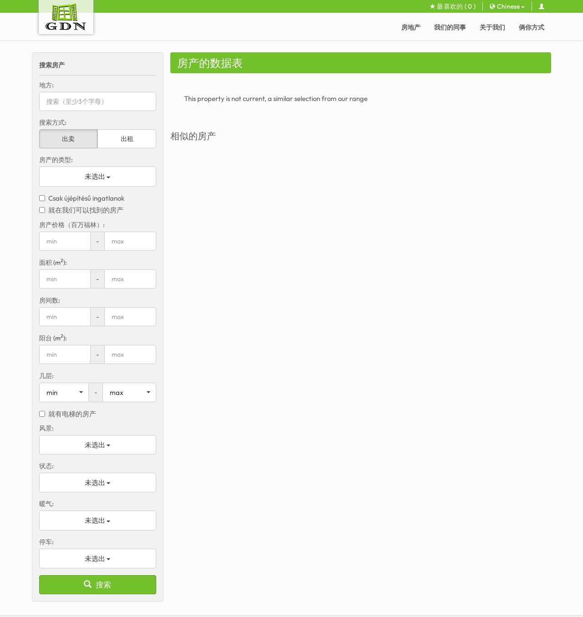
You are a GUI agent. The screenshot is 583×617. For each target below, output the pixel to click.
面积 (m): (53, 262)
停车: (46, 542)
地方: (46, 85)
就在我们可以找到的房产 (81, 210)
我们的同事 (450, 27)
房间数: (49, 300)
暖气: (46, 504)
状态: (46, 466)
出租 (127, 139)
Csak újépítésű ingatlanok (81, 198)
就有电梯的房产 (67, 414)
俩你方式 (531, 27)
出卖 (68, 139)
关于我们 (492, 27)
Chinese (507, 6)
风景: (46, 428)
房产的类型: (56, 160)
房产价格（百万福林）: (72, 225)
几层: (46, 376)
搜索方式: (52, 122)
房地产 (410, 27)
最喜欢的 (453, 6)
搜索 (97, 584)
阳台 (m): (53, 338)
